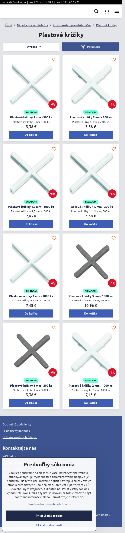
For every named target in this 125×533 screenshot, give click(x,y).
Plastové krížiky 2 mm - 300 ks (91, 117)
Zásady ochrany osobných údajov (49, 514)
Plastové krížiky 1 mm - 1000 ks (31, 296)
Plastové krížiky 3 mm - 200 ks (31, 385)
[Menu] (117, 11)
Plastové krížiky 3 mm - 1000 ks (91, 296)
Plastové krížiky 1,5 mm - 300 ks (90, 206)
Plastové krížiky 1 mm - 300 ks (31, 117)
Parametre (90, 47)
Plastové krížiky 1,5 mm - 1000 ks (31, 206)
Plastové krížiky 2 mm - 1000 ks (91, 385)
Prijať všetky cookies (49, 526)
